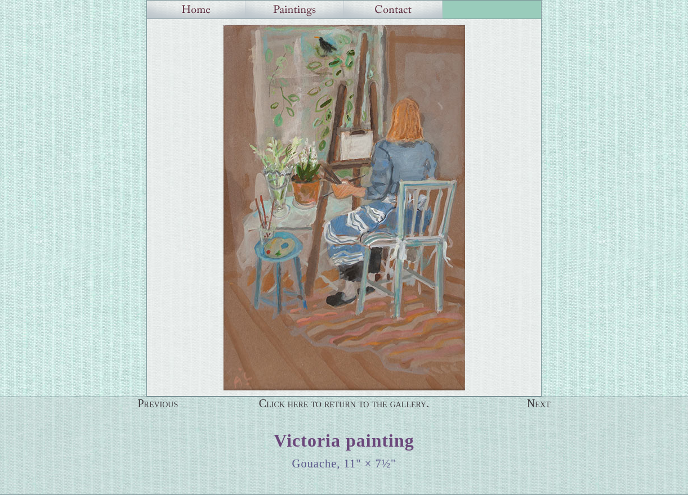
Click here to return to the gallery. (344, 403)
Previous (157, 403)
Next (539, 403)
